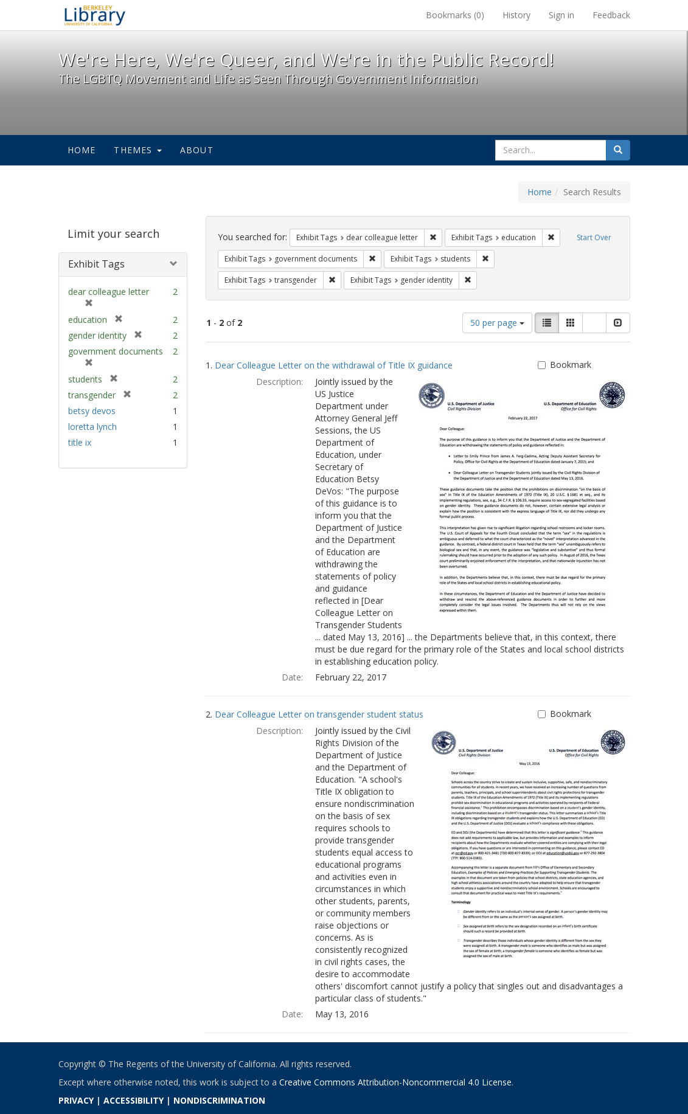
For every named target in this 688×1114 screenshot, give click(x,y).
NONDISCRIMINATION (219, 1100)
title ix (79, 442)
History (516, 15)
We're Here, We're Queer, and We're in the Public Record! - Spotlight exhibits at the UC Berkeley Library (95, 15)
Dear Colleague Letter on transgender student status (319, 714)
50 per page (497, 322)
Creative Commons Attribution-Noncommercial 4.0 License (395, 1082)
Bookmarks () (455, 15)
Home (82, 150)
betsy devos (92, 411)
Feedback (611, 15)
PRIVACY (76, 1100)
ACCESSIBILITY (133, 1100)
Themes (137, 150)
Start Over (594, 237)
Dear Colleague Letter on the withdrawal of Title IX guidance (334, 365)
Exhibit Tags (96, 264)
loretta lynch (92, 426)
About (197, 150)
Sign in (561, 15)
